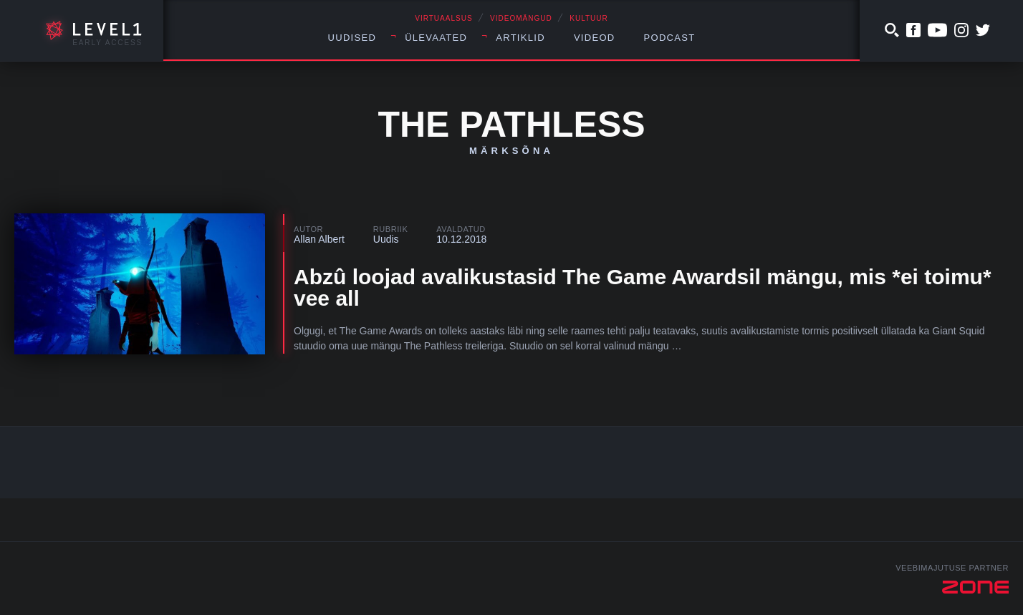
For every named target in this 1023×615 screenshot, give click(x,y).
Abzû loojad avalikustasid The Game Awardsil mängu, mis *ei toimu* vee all (642, 287)
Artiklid (520, 37)
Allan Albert (319, 239)
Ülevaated (436, 37)
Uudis (386, 239)
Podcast (670, 37)
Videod (594, 37)
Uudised (352, 37)
